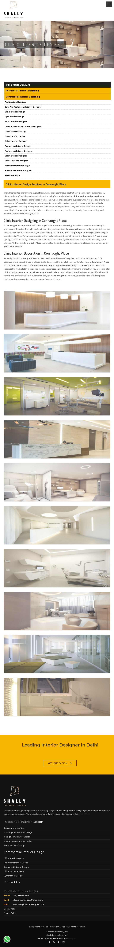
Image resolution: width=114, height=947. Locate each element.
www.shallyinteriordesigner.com (28, 904)
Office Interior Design (14, 858)
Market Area (9, 908)
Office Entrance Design (14, 871)
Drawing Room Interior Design (18, 841)
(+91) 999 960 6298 (20, 895)
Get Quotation (57, 774)
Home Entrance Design (14, 845)
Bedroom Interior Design (15, 828)
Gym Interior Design (13, 875)
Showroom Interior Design (16, 862)
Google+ (72, 938)
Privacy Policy (10, 913)
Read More (85, 814)
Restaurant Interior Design (16, 867)
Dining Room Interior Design (17, 836)
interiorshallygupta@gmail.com (27, 900)
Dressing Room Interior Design (18, 832)
